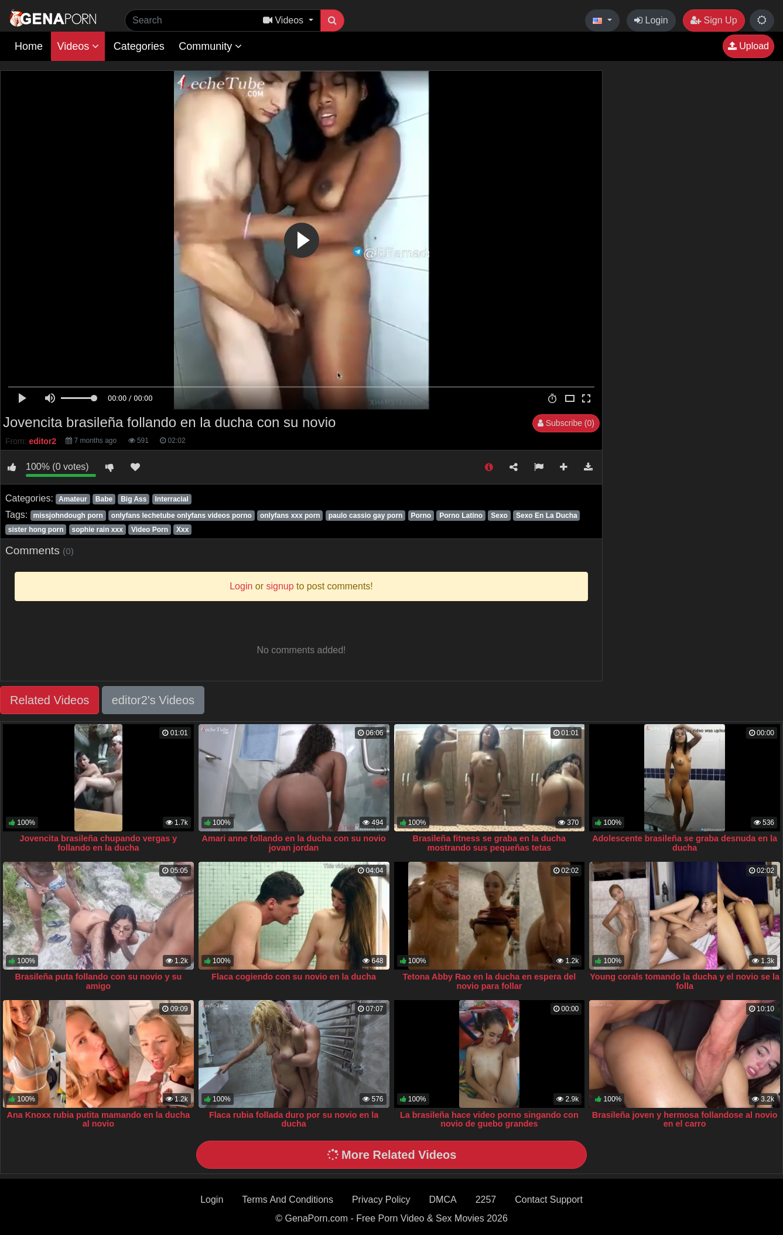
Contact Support (549, 1200)
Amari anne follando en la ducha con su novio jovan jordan (294, 843)
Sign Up (713, 20)
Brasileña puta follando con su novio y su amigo (98, 981)
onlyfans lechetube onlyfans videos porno (181, 515)
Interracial (171, 499)
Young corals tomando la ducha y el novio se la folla (684, 981)
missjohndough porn (67, 515)
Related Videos (49, 700)
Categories (139, 46)
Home (29, 46)
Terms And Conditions (287, 1200)
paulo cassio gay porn (366, 515)
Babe (103, 499)
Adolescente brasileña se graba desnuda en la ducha (684, 843)
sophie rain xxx (97, 530)
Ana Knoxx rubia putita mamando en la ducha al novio (98, 1119)
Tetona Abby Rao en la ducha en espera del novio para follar (489, 981)
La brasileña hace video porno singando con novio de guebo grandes (489, 1119)
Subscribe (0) (566, 423)
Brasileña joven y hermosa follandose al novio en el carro (685, 1119)
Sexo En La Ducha (546, 515)
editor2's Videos (153, 700)
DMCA (443, 1200)
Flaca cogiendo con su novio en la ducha (293, 976)
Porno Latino (461, 515)
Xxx (182, 530)
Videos (78, 46)
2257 (486, 1200)
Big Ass (133, 499)
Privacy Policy (381, 1200)
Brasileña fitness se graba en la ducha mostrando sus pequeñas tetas (489, 843)
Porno (421, 515)
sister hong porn (36, 530)
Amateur (73, 499)
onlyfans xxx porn (290, 515)
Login (651, 20)
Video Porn (149, 530)
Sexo (499, 515)
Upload (748, 46)
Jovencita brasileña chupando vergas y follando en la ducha (98, 843)
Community (210, 46)
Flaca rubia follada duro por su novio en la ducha (293, 1119)
